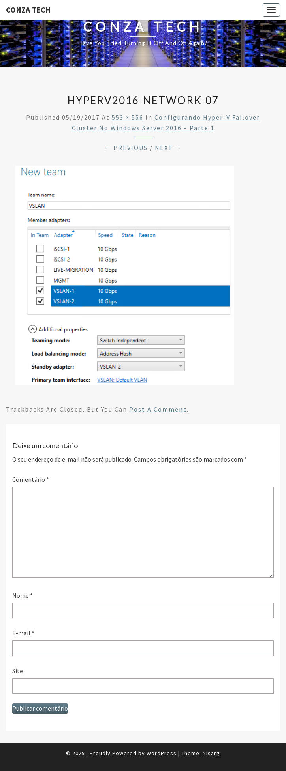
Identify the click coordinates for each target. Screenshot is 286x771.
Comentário (30, 479)
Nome (22, 595)
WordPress (162, 753)
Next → (168, 148)
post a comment (158, 409)
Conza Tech (28, 10)
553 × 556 (127, 117)
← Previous (126, 148)
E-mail (23, 633)
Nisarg (211, 753)
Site (17, 671)
